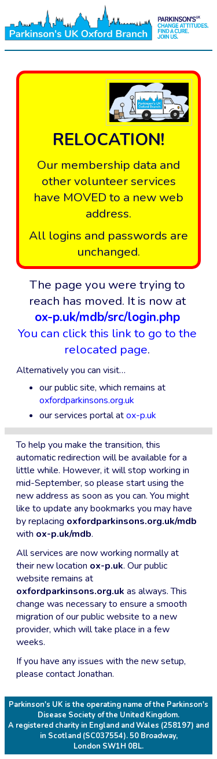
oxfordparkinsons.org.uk (86, 400)
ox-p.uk (141, 415)
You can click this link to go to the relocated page (107, 333)
